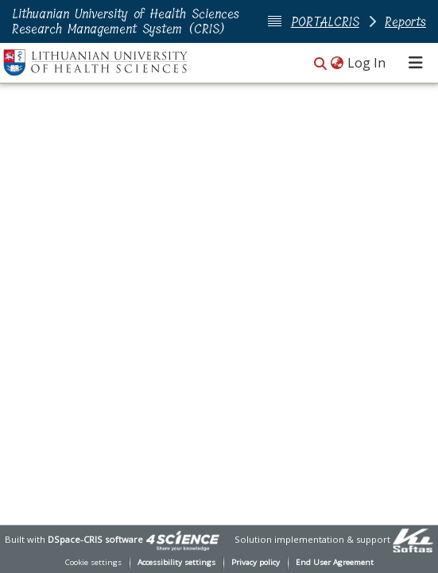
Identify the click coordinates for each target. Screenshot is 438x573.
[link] (182, 539)
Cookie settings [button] (93, 562)
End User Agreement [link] (335, 562)
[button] (320, 64)
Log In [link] (367, 63)
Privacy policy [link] (255, 562)
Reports (405, 22)
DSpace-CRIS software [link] (95, 539)
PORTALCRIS (325, 22)
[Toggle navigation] (415, 63)
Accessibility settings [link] (176, 562)
